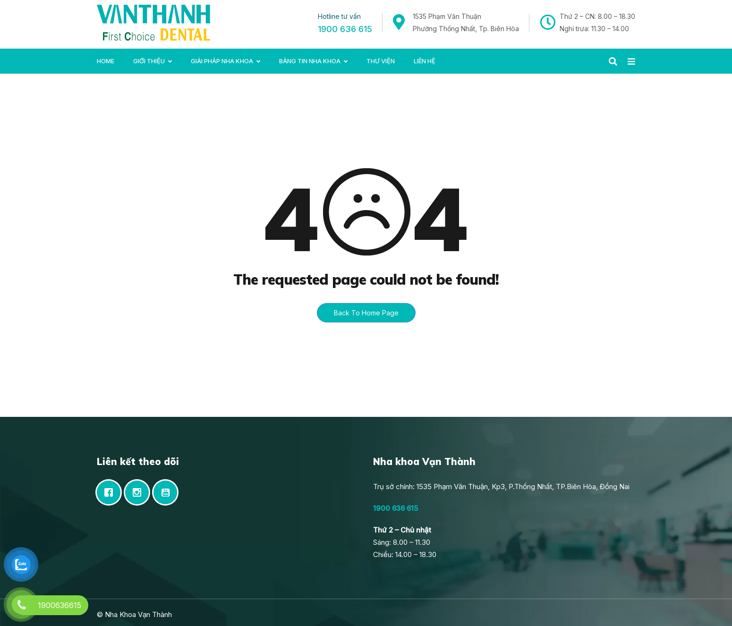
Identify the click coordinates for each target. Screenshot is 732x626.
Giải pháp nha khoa (222, 61)
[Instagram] (139, 492)
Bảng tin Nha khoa (309, 61)
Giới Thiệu (149, 61)
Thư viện (380, 61)
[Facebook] (111, 492)
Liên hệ (424, 61)
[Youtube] (167, 492)
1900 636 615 (345, 29)
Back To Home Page (366, 313)
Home (105, 61)
